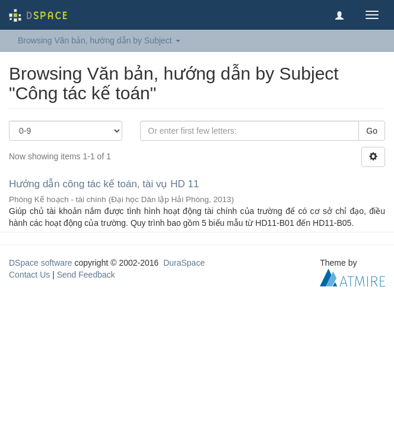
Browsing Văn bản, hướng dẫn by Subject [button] (99, 40)
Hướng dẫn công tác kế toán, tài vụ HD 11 (104, 184)
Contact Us (29, 274)
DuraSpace (184, 263)
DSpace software (40, 263)
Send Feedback (86, 274)
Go (371, 131)
